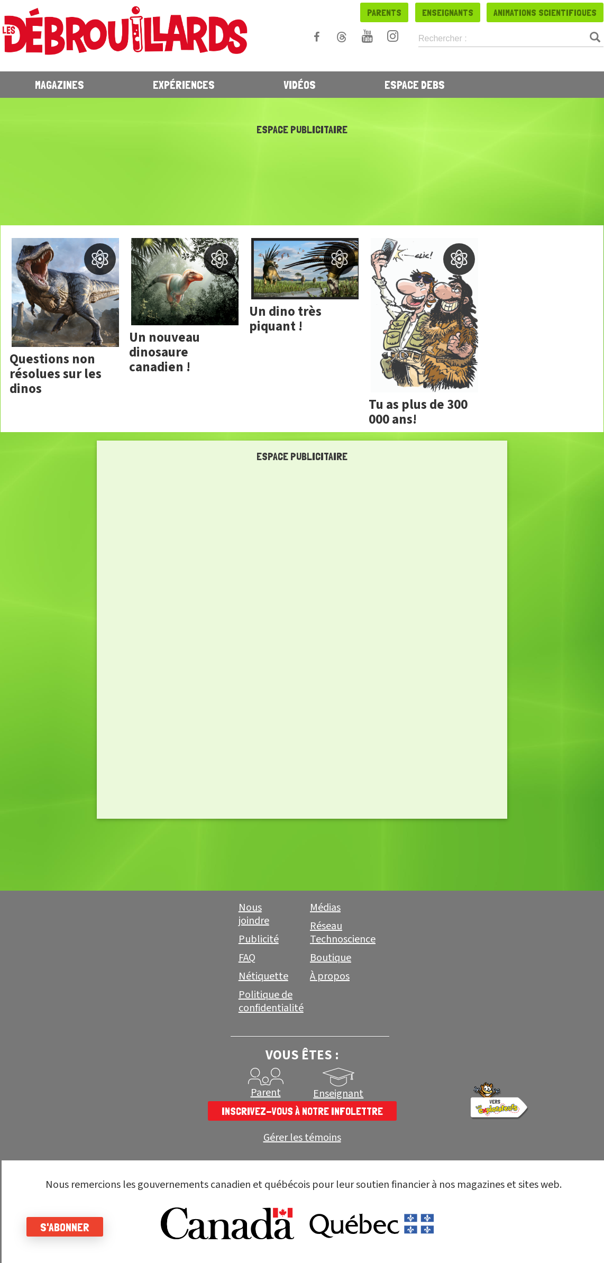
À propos (330, 976)
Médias (325, 907)
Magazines (59, 84)
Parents (384, 12)
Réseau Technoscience (343, 933)
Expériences (184, 84)
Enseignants (447, 12)
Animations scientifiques (545, 12)
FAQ (247, 957)
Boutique (330, 957)
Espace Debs (415, 84)
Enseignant (338, 1093)
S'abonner (64, 1227)
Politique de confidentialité (271, 1001)
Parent (266, 1092)
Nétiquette (263, 976)
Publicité (259, 939)
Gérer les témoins (302, 1138)
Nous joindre (254, 914)
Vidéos (299, 84)
